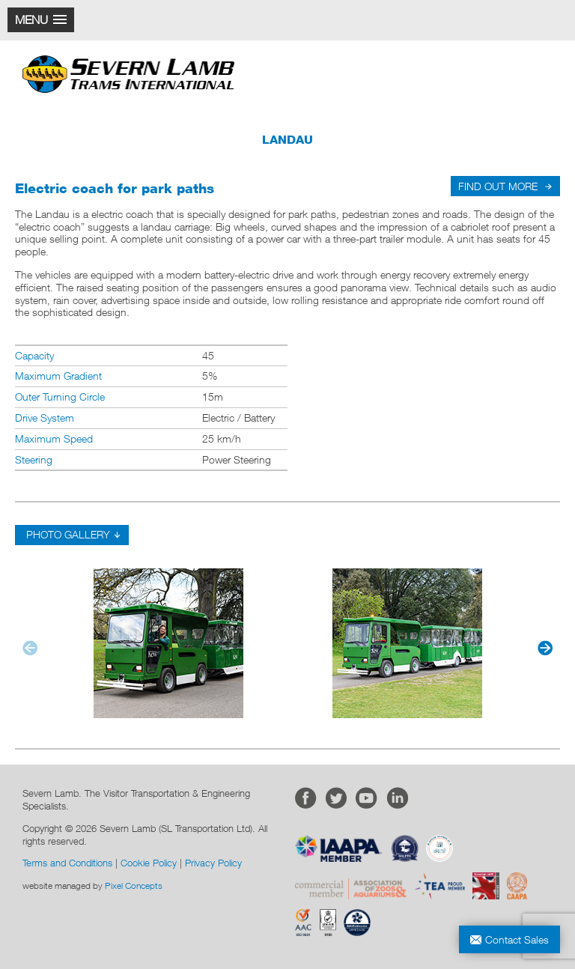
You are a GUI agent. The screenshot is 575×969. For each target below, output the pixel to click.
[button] (40, 19)
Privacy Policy (213, 863)
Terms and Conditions (67, 863)
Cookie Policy (149, 863)
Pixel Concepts (133, 885)
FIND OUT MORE (498, 186)
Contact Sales (517, 939)
